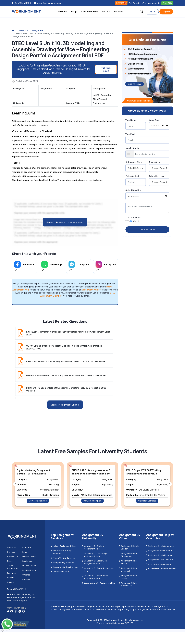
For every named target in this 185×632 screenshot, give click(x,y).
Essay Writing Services (62, 562)
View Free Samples (38, 500)
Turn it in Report (133, 217)
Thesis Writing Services (63, 558)
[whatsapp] (16, 611)
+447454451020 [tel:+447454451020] (21, 3)
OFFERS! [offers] (121, 3)
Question (26, 547)
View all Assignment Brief (65, 404)
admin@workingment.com (47, 3)
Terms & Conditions (12, 567)
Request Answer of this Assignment (65, 222)
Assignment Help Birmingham (128, 555)
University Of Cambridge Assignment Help (94, 555)
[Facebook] (8, 611)
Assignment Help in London (129, 547)
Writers (106, 11)
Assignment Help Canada (159, 550)
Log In (152, 11)
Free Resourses (89, 11)
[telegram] (19, 611)
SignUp (166, 11)
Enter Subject (132, 176)
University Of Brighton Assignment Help (93, 547)
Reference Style (133, 162)
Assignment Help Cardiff (128, 577)
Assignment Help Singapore (160, 546)
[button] (141, 11)
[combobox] (130, 154)
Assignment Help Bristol (128, 562)
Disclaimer (27, 561)
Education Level (157, 176)
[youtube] (11, 611)
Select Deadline (133, 190)
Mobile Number (132, 148)
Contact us (12, 556)
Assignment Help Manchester (128, 584)
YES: (127, 221)
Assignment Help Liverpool (128, 569)
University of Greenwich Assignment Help (94, 562)
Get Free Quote (147, 229)
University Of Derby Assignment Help (98, 569)
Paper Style (155, 162)
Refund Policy (29, 556)
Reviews (118, 11)
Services (62, 11)
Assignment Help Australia (159, 559)
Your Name (130, 120)
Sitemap (26, 574)
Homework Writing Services (64, 567)
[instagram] (23, 611)
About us (11, 547)
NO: (134, 221)
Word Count (155, 120)
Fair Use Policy (29, 570)
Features (11, 573)
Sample (10, 582)
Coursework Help (60, 571)
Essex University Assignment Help (98, 583)
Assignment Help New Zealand (161, 568)
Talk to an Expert (106, 69)
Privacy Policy (29, 565)
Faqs (24, 552)
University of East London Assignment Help (95, 577)
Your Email (130, 134)
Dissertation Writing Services (61, 552)
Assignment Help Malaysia (159, 555)
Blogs (74, 11)
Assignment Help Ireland (158, 564)
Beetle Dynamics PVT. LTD (121, 623)
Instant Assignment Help (63, 546)
